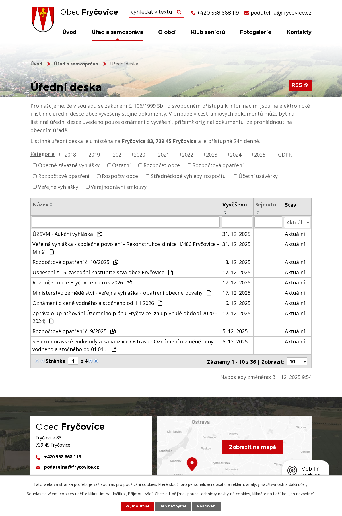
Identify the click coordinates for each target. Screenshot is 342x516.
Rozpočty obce (120, 176)
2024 (235, 154)
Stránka (56, 360)
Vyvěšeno (235, 204)
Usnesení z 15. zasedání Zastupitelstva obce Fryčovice (102, 271)
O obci (167, 32)
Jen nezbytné (174, 506)
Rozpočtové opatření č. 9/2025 (74, 330)
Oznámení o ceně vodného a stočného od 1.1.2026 (97, 302)
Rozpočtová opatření (218, 165)
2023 (211, 154)
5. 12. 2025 (235, 330)
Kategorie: (42, 154)
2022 (187, 154)
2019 (94, 154)
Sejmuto (266, 204)
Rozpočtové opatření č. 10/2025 (75, 261)
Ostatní (121, 165)
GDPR (285, 154)
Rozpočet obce (161, 165)
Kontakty (299, 32)
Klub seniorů (208, 32)
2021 (163, 154)
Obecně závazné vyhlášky (69, 165)
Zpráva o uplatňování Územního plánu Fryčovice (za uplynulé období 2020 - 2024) (124, 316)
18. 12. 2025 (237, 261)
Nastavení (208, 506)
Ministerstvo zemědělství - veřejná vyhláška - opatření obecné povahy (121, 292)
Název (40, 204)
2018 (70, 154)
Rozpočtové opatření (63, 176)
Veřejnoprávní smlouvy (119, 186)
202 (117, 154)
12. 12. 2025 (237, 312)
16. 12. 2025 (237, 302)
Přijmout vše (137, 506)
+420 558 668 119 (62, 456)
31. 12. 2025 (237, 233)
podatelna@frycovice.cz (71, 466)
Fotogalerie (255, 32)
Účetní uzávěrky (258, 176)
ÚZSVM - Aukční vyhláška (67, 233)
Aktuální (295, 233)
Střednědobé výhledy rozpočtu (188, 176)
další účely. (298, 484)
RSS (299, 86)
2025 (259, 154)
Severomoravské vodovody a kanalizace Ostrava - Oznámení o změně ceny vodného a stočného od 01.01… (122, 344)
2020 (139, 154)
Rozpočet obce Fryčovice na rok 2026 (82, 282)
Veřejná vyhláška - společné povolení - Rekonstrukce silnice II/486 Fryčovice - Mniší (125, 247)
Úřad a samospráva (117, 32)
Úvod (70, 32)
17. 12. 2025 (237, 271)
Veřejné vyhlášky (58, 186)
